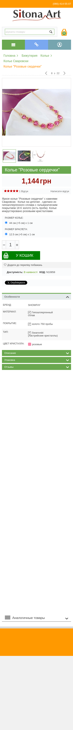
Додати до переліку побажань (23, 265)
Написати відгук (59, 191)
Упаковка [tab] (36, 359)
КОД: (43, 272)
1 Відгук (23, 191)
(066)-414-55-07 (62, 3)
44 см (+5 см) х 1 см (19, 222)
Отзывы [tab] (36, 366)
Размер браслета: (16, 229)
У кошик (18, 255)
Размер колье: (14, 218)
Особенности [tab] (36, 296)
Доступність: (15, 272)
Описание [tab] (36, 352)
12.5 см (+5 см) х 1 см (20, 234)
